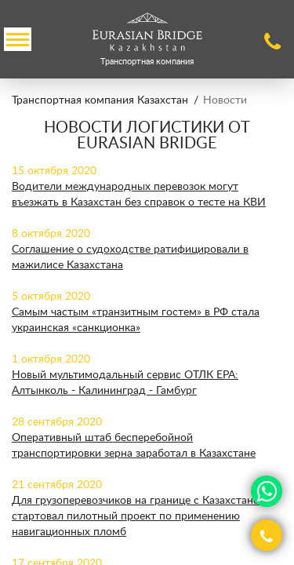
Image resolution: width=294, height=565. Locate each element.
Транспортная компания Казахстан (100, 100)
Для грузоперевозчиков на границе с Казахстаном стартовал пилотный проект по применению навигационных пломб (139, 516)
